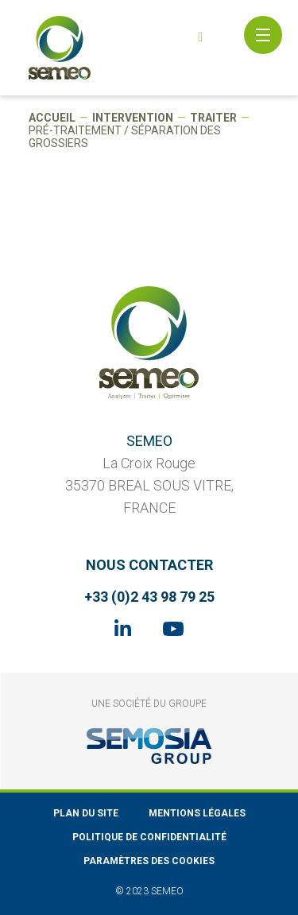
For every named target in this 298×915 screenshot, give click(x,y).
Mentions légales (197, 813)
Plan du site (85, 813)
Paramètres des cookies (149, 861)
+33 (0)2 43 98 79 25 (149, 596)
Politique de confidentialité (149, 837)
